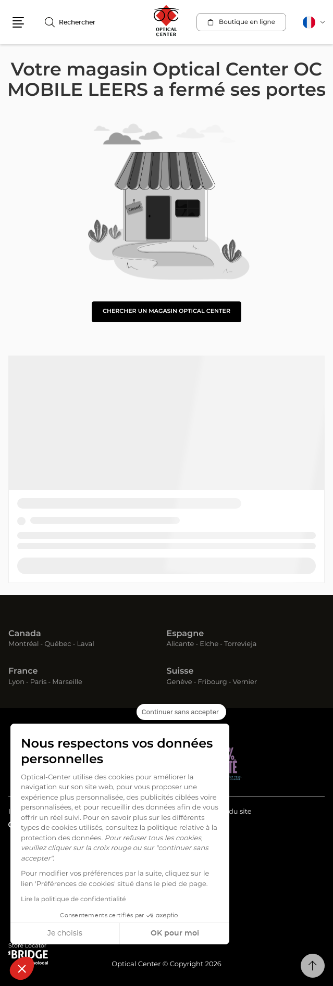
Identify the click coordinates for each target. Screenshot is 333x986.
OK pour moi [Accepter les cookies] (175, 933)
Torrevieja (240, 644)
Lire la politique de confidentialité (73, 899)
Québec (57, 644)
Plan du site (231, 811)
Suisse (180, 671)
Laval (85, 644)
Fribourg (212, 682)
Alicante (180, 644)
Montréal (23, 644)
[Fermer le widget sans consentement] (181, 712)
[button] (21, 968)
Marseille (67, 682)
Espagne (185, 634)
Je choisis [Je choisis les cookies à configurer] (64, 933)
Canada (24, 634)
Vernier (244, 682)
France (23, 671)
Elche (209, 644)
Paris (38, 682)
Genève (179, 682)
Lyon (16, 682)
